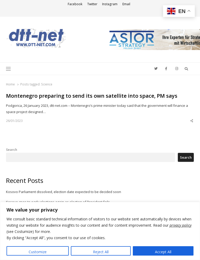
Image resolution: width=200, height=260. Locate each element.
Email (126, 4)
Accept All (163, 251)
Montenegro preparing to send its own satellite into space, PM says (91, 95)
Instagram (109, 4)
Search (11, 149)
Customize (38, 251)
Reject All (101, 251)
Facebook (75, 4)
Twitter (92, 4)
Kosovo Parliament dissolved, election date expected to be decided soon (63, 191)
